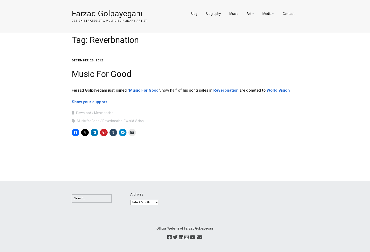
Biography (213, 14)
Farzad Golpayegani (107, 13)
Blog (194, 14)
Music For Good (101, 74)
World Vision (278, 90)
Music (233, 14)
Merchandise (104, 113)
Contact (288, 14)
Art (249, 14)
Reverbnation (226, 90)
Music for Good (88, 121)
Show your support (89, 101)
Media (267, 14)
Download (83, 113)
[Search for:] (92, 198)
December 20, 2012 (87, 60)
